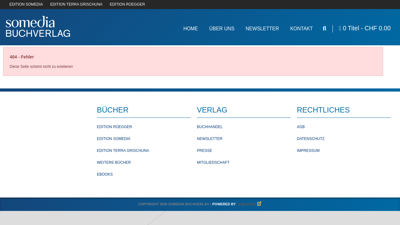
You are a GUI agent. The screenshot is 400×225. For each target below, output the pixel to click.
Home (190, 28)
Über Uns (221, 28)
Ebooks (105, 174)
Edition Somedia (113, 139)
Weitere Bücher (114, 162)
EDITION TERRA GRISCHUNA (76, 4)
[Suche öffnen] (324, 28)
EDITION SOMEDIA (26, 4)
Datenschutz (310, 139)
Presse (204, 150)
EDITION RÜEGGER (127, 4)
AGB (301, 127)
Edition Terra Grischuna (123, 150)
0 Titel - (365, 28)
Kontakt (301, 28)
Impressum (308, 150)
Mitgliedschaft (213, 162)
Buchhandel (210, 127)
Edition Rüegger (114, 127)
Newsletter (262, 28)
